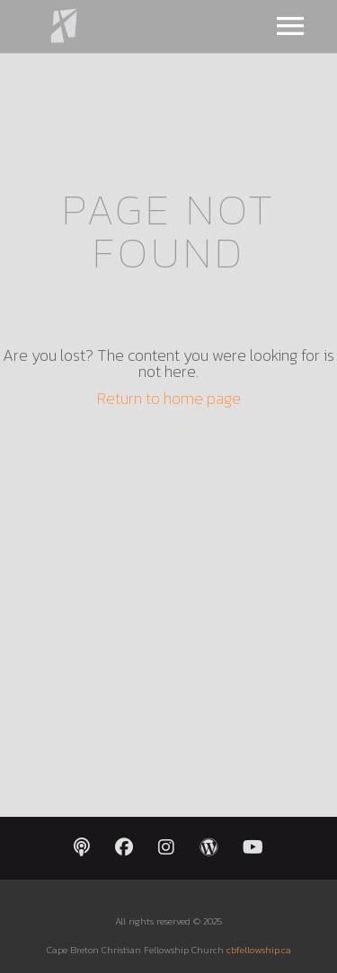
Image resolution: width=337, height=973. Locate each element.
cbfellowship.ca (258, 949)
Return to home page (169, 398)
